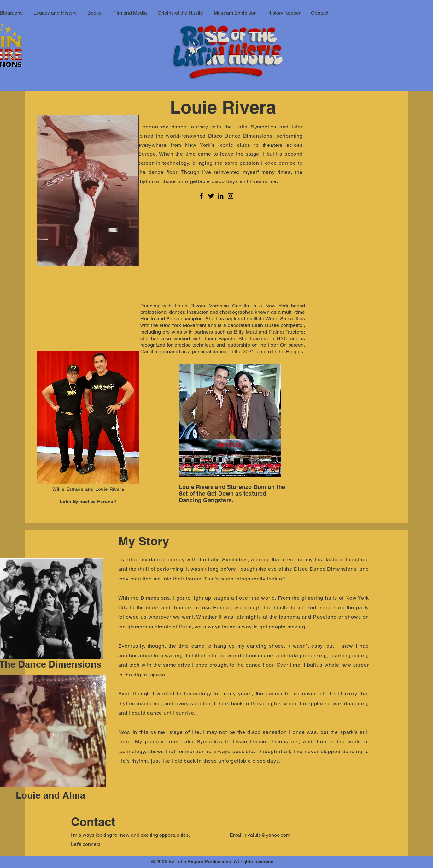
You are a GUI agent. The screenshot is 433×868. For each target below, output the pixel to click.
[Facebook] (201, 196)
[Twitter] (211, 196)
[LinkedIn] (221, 196)
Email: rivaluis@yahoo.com (260, 835)
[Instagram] (230, 196)
